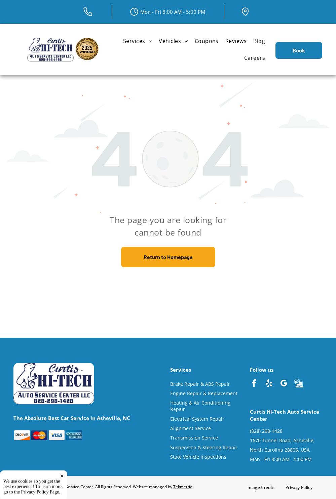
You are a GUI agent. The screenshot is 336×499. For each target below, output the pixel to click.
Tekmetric (182, 487)
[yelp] (269, 384)
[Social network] (298, 384)
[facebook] (254, 384)
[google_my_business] (284, 384)
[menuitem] (137, 41)
